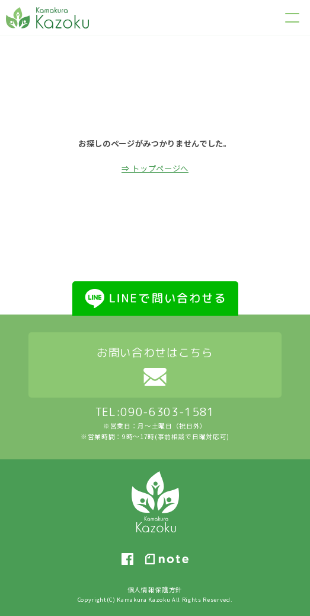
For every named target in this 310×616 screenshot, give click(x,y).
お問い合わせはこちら (155, 352)
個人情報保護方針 (155, 589)
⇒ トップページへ (155, 168)
